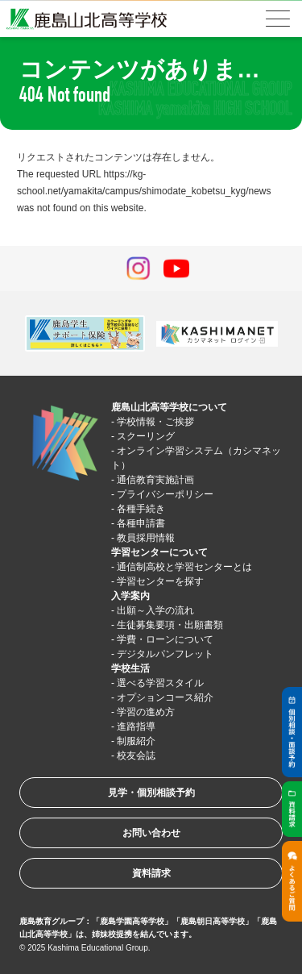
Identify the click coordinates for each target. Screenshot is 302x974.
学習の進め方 (146, 712)
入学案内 (130, 595)
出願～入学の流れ (155, 610)
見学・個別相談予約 (151, 792)
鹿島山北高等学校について (169, 407)
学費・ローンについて (165, 639)
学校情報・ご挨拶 (155, 421)
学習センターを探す (160, 581)
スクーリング (146, 436)
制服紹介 (136, 741)
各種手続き (141, 508)
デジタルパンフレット (165, 654)
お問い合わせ (151, 833)
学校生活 (130, 668)
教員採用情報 (146, 537)
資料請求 (151, 873)
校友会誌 (136, 755)
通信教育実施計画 (155, 479)
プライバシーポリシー (165, 494)
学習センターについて (159, 552)
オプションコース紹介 (165, 697)
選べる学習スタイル (160, 683)
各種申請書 (141, 523)
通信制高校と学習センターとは (184, 566)
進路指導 (136, 726)
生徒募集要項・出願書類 (170, 625)
